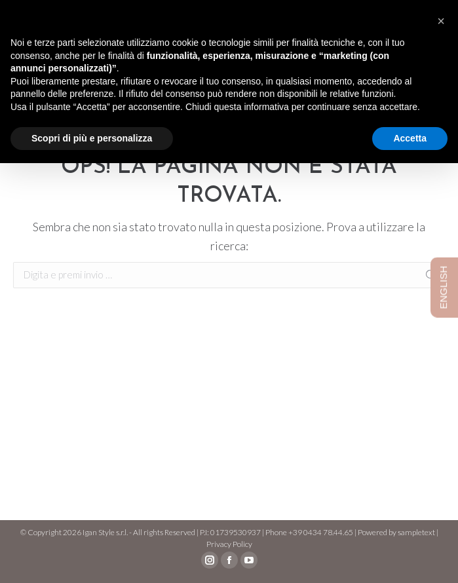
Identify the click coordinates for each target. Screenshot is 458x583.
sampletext (416, 532)
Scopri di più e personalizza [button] (91, 138)
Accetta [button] (410, 138)
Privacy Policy (229, 544)
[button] (440, 20)
